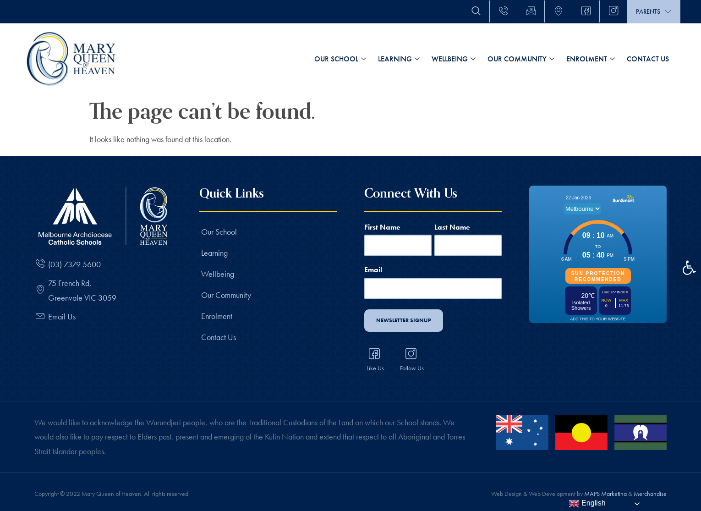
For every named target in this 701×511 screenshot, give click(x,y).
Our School (340, 59)
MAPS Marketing (605, 488)
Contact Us (648, 59)
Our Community (520, 59)
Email (373, 268)
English (587, 503)
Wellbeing (454, 59)
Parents (653, 12)
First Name (382, 226)
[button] (689, 268)
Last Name (452, 226)
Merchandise (650, 488)
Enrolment (590, 59)
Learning (399, 59)
